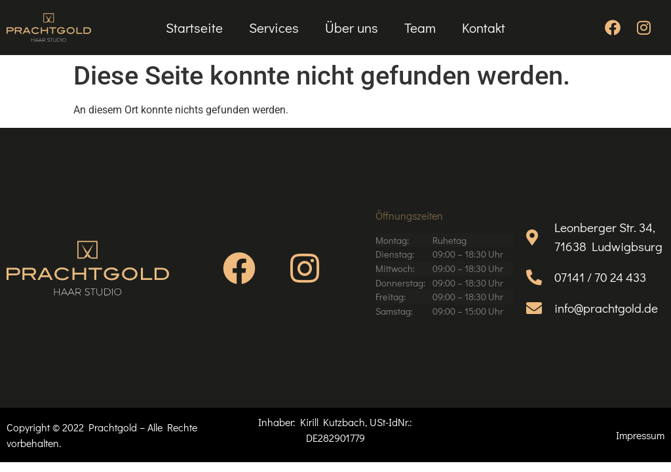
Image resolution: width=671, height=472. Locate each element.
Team (420, 27)
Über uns (351, 27)
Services (274, 27)
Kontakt (483, 27)
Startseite (194, 27)
